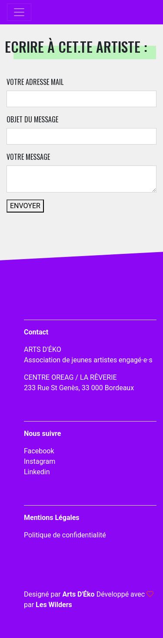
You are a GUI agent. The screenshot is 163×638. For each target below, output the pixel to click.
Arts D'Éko (78, 594)
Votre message (28, 157)
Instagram (39, 461)
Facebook (39, 451)
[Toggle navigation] (19, 12)
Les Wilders (54, 605)
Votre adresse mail (35, 82)
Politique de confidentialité (65, 535)
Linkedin (37, 472)
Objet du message (32, 119)
